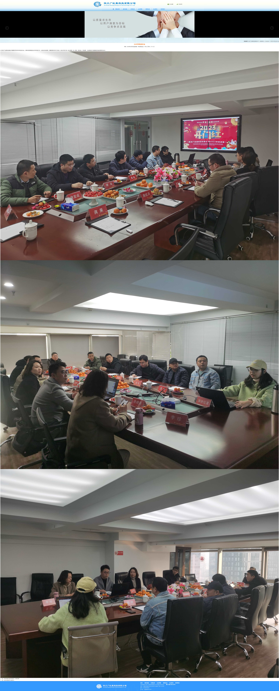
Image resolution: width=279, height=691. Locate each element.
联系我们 (163, 9)
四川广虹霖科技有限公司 (253, 41)
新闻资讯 (262, 41)
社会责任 (155, 9)
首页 (141, 683)
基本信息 (125, 9)
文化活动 (267, 41)
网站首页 (117, 9)
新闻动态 (148, 9)
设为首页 (180, 4)
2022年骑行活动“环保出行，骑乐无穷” (11, 678)
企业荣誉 (140, 9)
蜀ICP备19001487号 (170, 684)
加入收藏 (171, 4)
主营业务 (132, 9)
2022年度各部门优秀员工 (9, 680)
